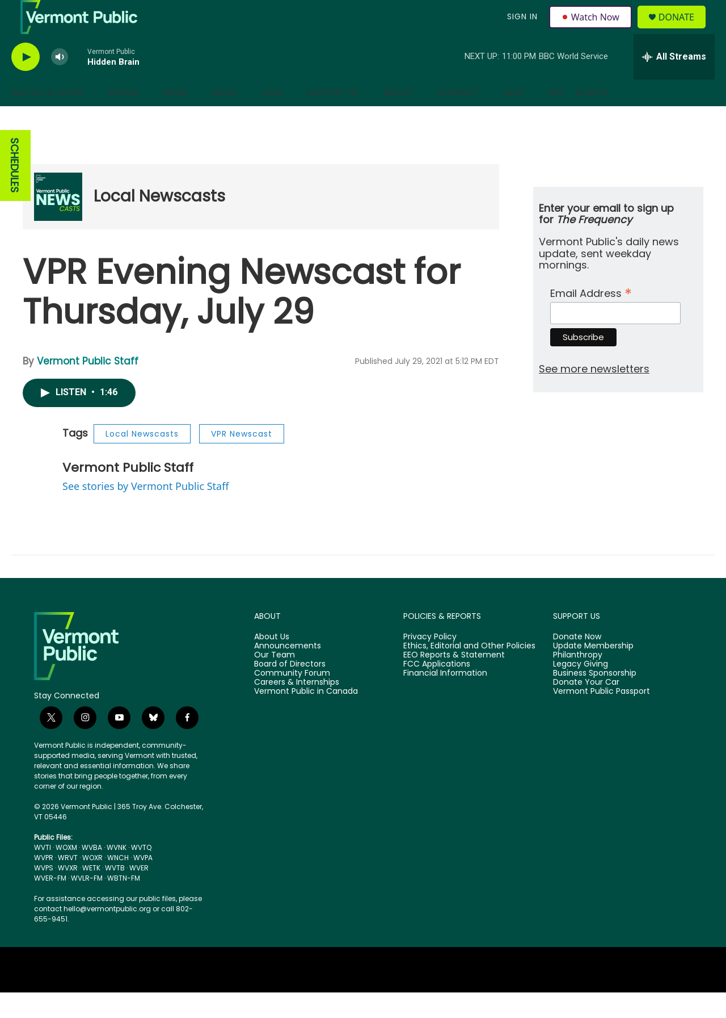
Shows (124, 118)
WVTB (115, 893)
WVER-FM (50, 903)
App (556, 118)
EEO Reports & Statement (454, 680)
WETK (91, 893)
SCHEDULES (14, 191)
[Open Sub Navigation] (91, 118)
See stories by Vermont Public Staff (145, 511)
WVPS (43, 893)
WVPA (143, 883)
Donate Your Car (586, 708)
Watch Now (592, 29)
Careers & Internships (296, 708)
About (398, 118)
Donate (683, 30)
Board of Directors (290, 689)
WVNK (116, 873)
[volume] (59, 82)
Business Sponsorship (594, 698)
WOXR (92, 883)
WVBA (92, 873)
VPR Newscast (241, 459)
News (176, 118)
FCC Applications (436, 689)
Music (225, 118)
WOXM (66, 873)
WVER (139, 893)
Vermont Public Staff (87, 386)
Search (592, 118)
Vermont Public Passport (601, 717)
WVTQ (141, 873)
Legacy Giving (580, 689)
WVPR (43, 883)
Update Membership (593, 671)
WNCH (118, 883)
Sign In (520, 29)
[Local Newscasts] (58, 222)
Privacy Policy (430, 662)
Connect (459, 118)
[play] (25, 82)
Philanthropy (577, 680)
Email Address (591, 317)
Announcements (287, 671)
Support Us (333, 118)
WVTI (42, 873)
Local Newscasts (159, 222)
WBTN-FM (123, 903)
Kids (273, 118)
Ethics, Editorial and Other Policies (469, 671)
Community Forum (292, 698)
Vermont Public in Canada (306, 717)
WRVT (68, 883)
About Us (271, 662)
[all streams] (674, 82)
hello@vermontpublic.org (107, 934)
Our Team (274, 680)
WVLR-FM (87, 903)
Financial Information (445, 698)
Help (514, 118)
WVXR (68, 893)
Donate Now (577, 662)
